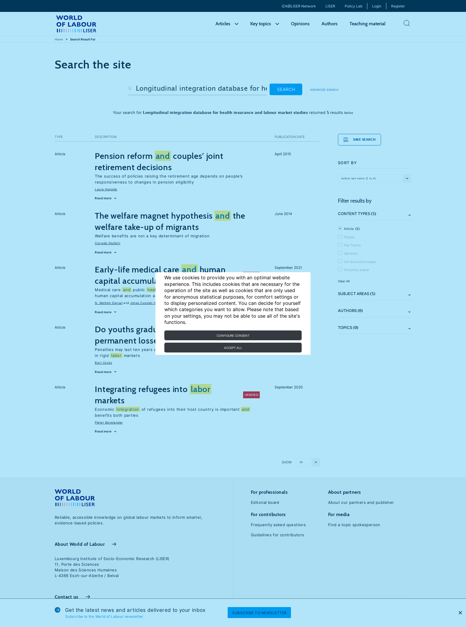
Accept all (233, 347)
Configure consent (233, 335)
